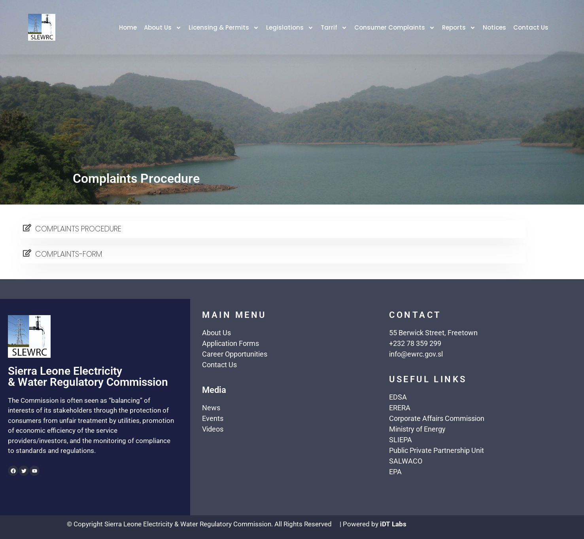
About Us (162, 28)
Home (128, 27)
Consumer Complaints (394, 28)
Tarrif (334, 28)
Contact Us (530, 27)
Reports (459, 28)
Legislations (290, 28)
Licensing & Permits (224, 28)
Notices (494, 27)
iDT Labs (393, 524)
